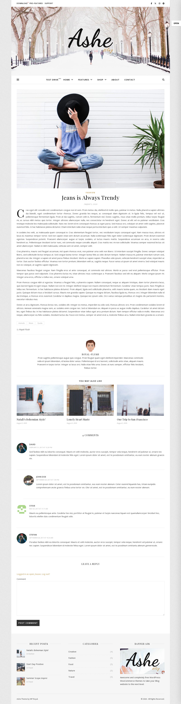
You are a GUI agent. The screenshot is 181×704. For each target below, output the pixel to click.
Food (70, 664)
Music (31, 323)
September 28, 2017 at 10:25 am (41, 538)
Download (22, 3)
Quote (39, 323)
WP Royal (34, 699)
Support (49, 3)
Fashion (90, 192)
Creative (72, 651)
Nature (71, 670)
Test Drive (52, 79)
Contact (129, 79)
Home (66, 79)
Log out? (46, 574)
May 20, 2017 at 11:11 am (38, 509)
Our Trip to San (132, 419)
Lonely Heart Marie (78, 419)
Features (83, 79)
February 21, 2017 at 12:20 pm (40, 447)
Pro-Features (36, 3)
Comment (21, 579)
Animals (21, 323)
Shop (100, 79)
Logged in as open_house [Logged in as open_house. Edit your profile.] (29, 574)
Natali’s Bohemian (31, 419)
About (115, 79)
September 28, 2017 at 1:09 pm (47, 480)
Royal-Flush (24, 329)
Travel (71, 676)
